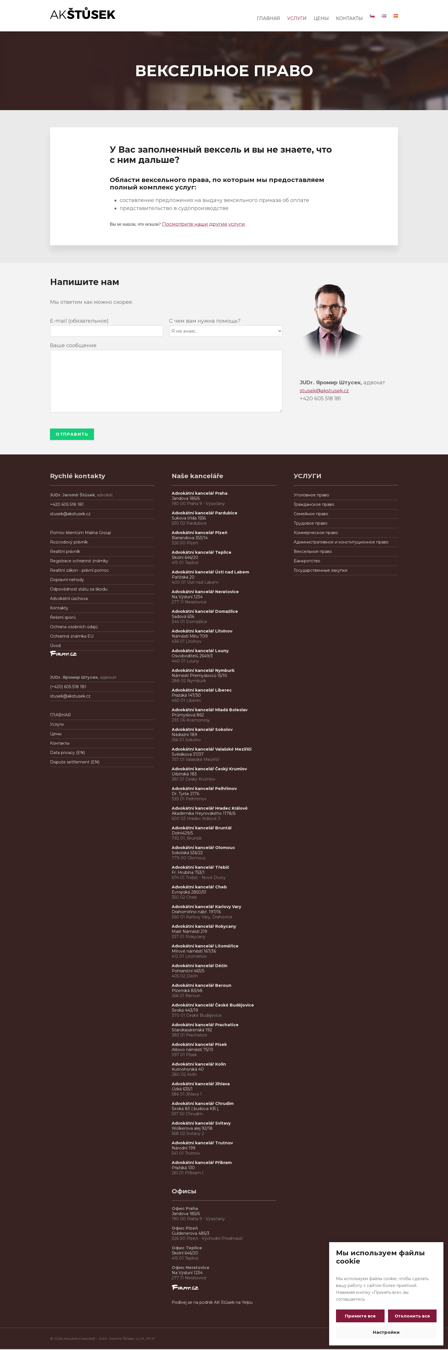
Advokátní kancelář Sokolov (202, 730)
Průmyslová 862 (188, 715)
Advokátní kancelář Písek (199, 1045)
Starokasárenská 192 (192, 1030)
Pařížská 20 (183, 578)
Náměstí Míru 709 (190, 637)
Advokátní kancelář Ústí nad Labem (210, 572)
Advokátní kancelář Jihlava (201, 1084)
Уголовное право (311, 495)
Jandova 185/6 (186, 499)
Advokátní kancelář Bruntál (201, 828)
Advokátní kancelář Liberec (203, 691)
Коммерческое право (316, 533)
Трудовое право (310, 524)
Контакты (59, 744)
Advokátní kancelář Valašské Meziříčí (211, 750)
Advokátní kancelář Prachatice (205, 1025)
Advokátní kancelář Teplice (201, 553)
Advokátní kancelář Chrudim (203, 1104)
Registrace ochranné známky (79, 561)
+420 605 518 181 (67, 505)
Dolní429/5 (182, 833)
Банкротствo (307, 561)
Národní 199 (183, 1148)
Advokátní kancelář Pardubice (204, 513)
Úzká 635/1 (182, 1089)
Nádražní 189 (184, 735)
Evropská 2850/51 (189, 893)
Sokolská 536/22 (187, 853)
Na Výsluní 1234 (187, 597)
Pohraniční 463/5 (188, 971)
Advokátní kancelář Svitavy (201, 1124)
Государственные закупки (320, 571)
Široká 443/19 (185, 1011)
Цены (55, 734)
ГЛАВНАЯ (268, 18)
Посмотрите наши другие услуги (206, 224)
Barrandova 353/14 (190, 538)
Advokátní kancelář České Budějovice (213, 1006)
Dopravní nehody (67, 580)
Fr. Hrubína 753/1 (188, 873)
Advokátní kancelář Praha (199, 494)
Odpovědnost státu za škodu (78, 590)
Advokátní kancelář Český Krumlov (209, 769)
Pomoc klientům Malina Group (80, 533)
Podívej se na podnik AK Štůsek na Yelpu (212, 1303)
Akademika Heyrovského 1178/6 (203, 814)
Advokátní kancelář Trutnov (202, 1143)
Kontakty (59, 608)
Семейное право (311, 514)
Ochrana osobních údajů (74, 627)
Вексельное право (313, 552)
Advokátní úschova (69, 599)
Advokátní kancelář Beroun (201, 986)
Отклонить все (411, 1316)
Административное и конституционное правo (341, 542)
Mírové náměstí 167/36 (194, 952)
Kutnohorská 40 (188, 1070)
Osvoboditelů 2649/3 (192, 656)
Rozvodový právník (69, 542)
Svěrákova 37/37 (188, 755)
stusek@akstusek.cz (326, 390)
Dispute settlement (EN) (74, 762)
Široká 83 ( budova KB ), (195, 1109)
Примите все (361, 1316)
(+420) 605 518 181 (68, 687)
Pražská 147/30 (186, 696)
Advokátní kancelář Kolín (199, 1065)
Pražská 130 (183, 1168)
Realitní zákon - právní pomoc (79, 571)
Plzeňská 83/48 (187, 991)
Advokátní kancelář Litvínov (202, 631)
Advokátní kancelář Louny (200, 651)
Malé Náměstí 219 (189, 932)
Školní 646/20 (185, 558)
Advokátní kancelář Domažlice (205, 612)
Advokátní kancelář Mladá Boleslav (210, 710)
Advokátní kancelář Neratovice (205, 592)
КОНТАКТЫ (349, 18)
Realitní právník (65, 552)
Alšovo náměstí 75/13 (192, 1050)
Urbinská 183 (184, 774)
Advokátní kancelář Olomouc (203, 848)
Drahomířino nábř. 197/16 (196, 912)
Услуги (57, 725)
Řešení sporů (63, 618)
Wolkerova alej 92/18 (192, 1129)
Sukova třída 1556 (189, 519)
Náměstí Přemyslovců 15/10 (199, 676)
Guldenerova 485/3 (190, 1234)
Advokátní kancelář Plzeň (199, 533)
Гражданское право (314, 505)
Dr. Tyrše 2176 (185, 794)
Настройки (386, 1332)
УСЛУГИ (297, 18)
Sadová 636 (183, 617)
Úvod (55, 646)
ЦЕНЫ (321, 18)
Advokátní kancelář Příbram (202, 1163)
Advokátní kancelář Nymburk (203, 671)
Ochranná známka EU (71, 637)
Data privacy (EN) (67, 753)
